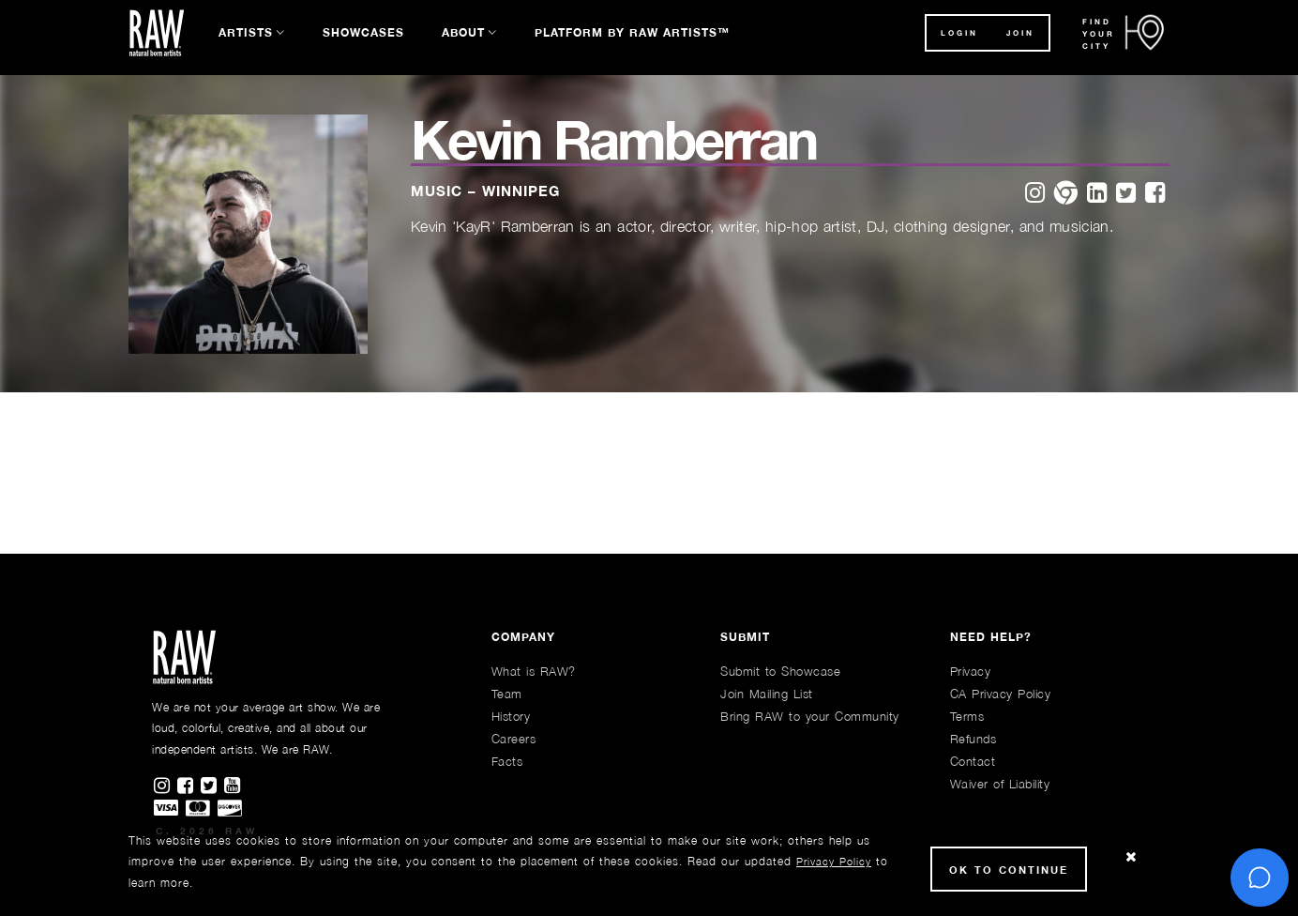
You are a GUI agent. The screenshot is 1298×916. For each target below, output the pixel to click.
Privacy (970, 671)
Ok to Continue (1008, 869)
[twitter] (1125, 193)
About (463, 32)
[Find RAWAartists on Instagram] (165, 786)
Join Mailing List (766, 693)
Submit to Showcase (780, 671)
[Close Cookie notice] (1131, 857)
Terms (967, 716)
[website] (1065, 193)
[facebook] (1155, 193)
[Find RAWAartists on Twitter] (212, 786)
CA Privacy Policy (1000, 693)
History (511, 716)
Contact (973, 761)
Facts (507, 761)
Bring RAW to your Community (809, 716)
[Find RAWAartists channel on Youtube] (233, 786)
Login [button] (959, 33)
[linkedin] (1096, 193)
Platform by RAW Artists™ (632, 32)
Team (506, 693)
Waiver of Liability (1000, 783)
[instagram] (1034, 193)
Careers (513, 738)
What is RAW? (533, 671)
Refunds (973, 738)
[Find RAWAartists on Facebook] (189, 786)
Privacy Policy (833, 861)
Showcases (363, 32)
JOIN (1020, 33)
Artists (246, 32)
